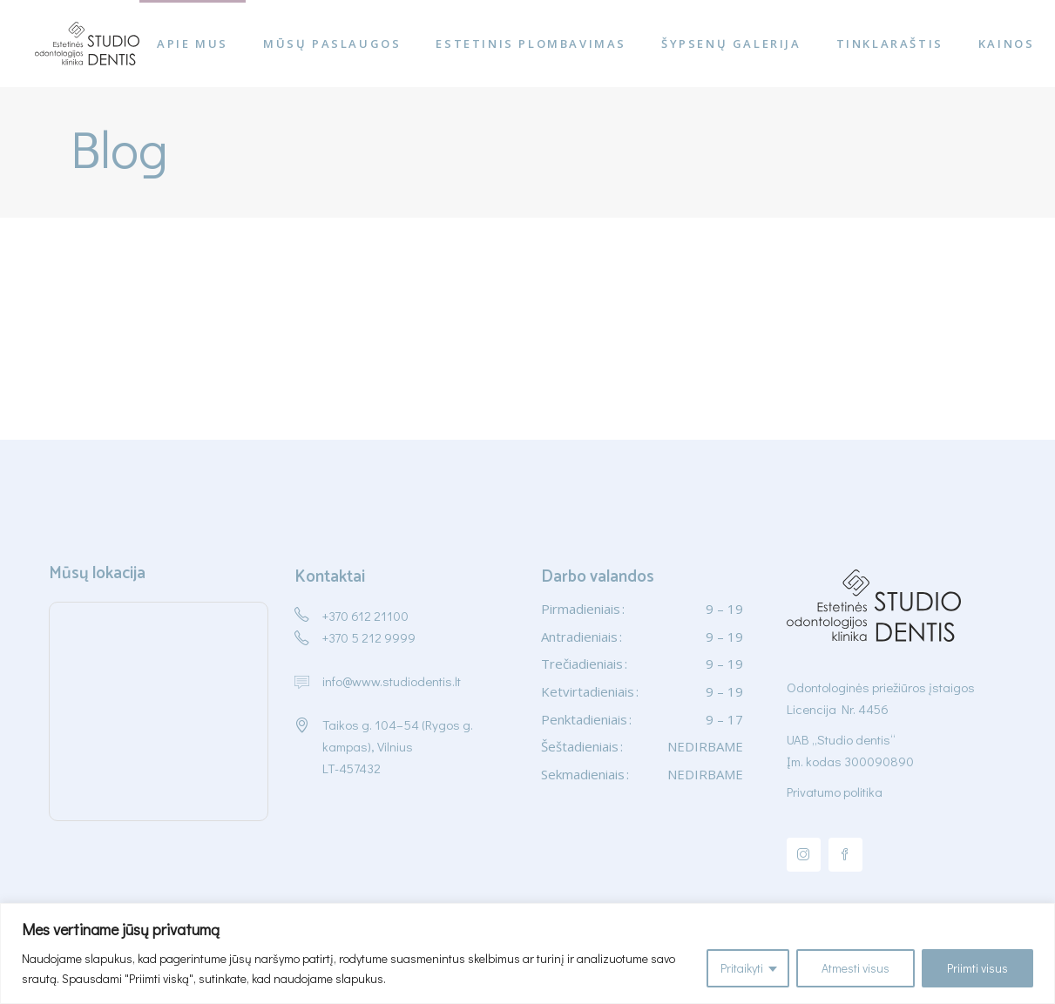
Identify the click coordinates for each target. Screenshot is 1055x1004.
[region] (527, 953)
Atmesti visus (855, 968)
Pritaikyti (741, 968)
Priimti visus (977, 968)
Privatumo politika (835, 791)
